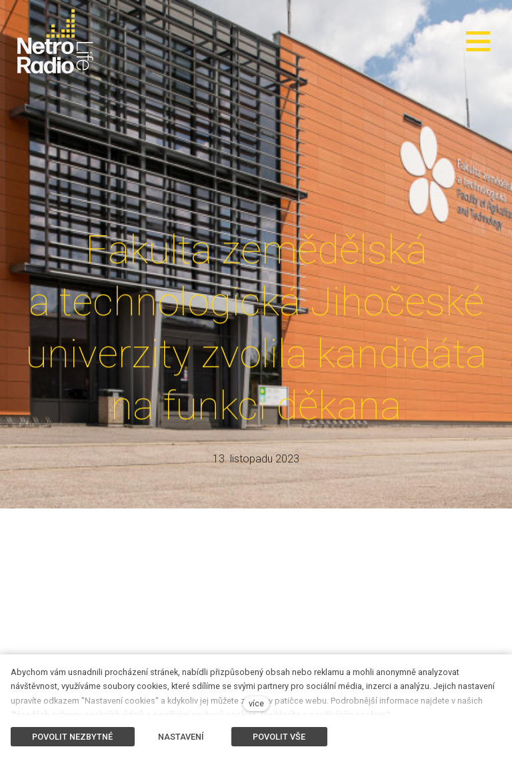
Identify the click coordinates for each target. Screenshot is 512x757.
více (256, 703)
